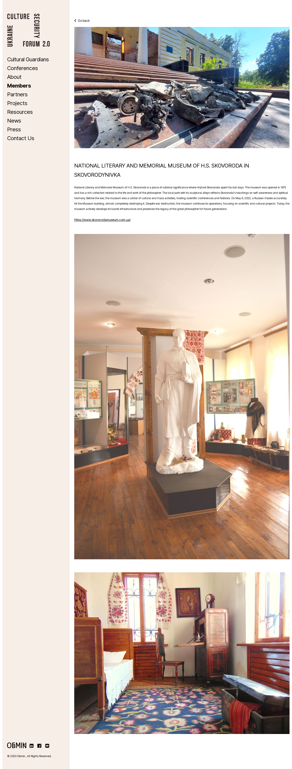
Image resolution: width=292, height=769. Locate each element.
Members (19, 86)
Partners (17, 94)
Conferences (22, 68)
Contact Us (20, 138)
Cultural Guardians (28, 59)
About (14, 77)
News (14, 121)
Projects (17, 103)
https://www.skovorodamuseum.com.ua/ (102, 220)
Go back (82, 20)
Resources (20, 112)
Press (14, 129)
